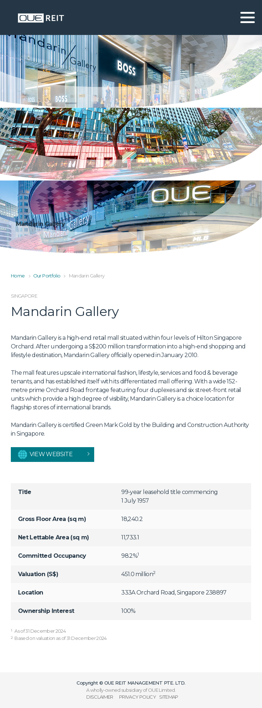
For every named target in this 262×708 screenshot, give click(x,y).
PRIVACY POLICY (137, 697)
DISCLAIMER (99, 697)
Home (18, 276)
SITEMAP (168, 697)
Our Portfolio (47, 276)
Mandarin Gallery (87, 276)
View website (45, 454)
